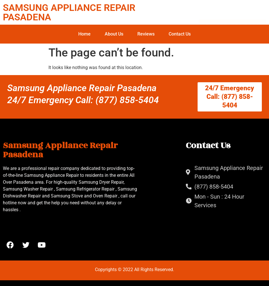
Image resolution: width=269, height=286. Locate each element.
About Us (114, 34)
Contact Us (180, 34)
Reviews (146, 34)
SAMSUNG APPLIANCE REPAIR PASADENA (69, 12)
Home (84, 34)
